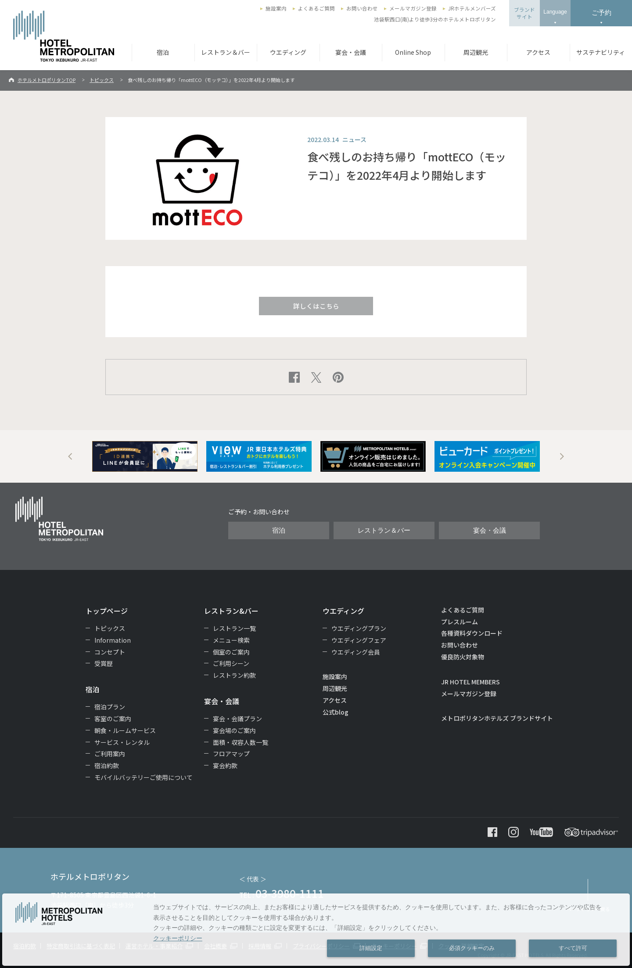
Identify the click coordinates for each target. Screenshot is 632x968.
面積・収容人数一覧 (240, 742)
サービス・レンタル (122, 742)
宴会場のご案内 (234, 730)
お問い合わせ (362, 8)
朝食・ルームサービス (125, 730)
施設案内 (276, 8)
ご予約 (601, 12)
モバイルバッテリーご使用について (143, 777)
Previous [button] (70, 456)
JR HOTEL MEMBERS (470, 681)
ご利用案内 (109, 753)
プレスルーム (459, 621)
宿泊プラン (109, 706)
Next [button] (561, 456)
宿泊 (163, 52)
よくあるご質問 (316, 8)
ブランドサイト (524, 13)
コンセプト (109, 652)
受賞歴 (103, 663)
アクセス (538, 52)
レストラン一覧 (234, 628)
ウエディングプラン (358, 628)
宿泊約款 (106, 765)
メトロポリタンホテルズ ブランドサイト (497, 718)
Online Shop (413, 52)
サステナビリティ (600, 52)
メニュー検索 (231, 640)
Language (555, 12)
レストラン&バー (231, 610)
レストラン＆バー (225, 52)
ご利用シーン (231, 663)
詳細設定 (370, 948)
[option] (145, 456)
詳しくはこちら (316, 305)
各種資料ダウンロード (472, 633)
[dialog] (316, 929)
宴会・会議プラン (237, 718)
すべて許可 (573, 948)
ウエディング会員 (355, 652)
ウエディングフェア (358, 640)
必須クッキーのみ (472, 948)
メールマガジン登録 (413, 8)
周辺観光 (475, 52)
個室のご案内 (231, 652)
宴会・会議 (350, 52)
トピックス (102, 79)
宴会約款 (225, 765)
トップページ (107, 610)
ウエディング (288, 52)
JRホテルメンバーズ (472, 8)
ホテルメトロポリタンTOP (46, 79)
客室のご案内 (112, 718)
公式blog (335, 712)
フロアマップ (231, 753)
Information (112, 640)
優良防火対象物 (462, 656)
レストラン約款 (234, 675)
